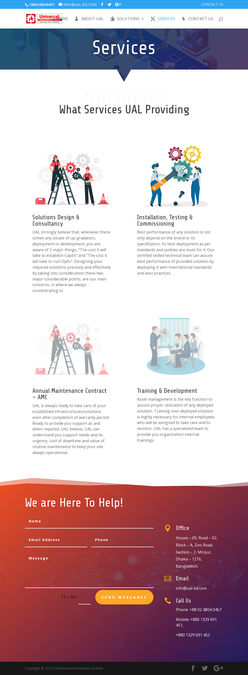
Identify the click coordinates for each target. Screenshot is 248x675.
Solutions (128, 19)
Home (62, 19)
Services (166, 19)
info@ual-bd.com (191, 588)
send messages (124, 597)
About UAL (92, 19)
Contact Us (212, 5)
